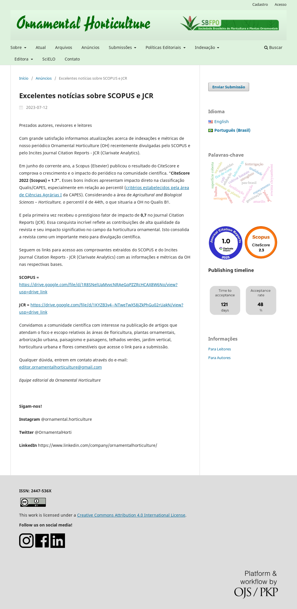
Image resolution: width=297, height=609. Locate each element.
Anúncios (90, 47)
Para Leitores (219, 349)
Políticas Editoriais (164, 47)
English (221, 121)
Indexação (205, 47)
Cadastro (260, 4)
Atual (41, 47)
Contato (72, 59)
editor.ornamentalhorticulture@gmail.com (60, 367)
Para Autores (219, 357)
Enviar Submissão (228, 86)
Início (23, 78)
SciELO (48, 59)
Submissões (121, 47)
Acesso (281, 4)
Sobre (16, 47)
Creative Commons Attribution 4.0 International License (131, 515)
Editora (22, 59)
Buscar (273, 47)
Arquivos (63, 47)
